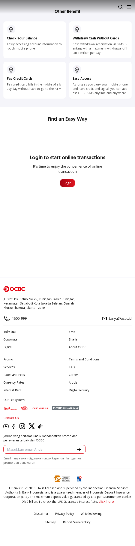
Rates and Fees (14, 375)
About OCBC (77, 347)
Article (73, 382)
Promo (8, 359)
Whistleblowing (91, 514)
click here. (106, 501)
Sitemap (50, 522)
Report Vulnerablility (76, 522)
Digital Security (79, 390)
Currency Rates (13, 382)
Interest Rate (12, 390)
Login (67, 183)
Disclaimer (41, 514)
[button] (79, 449)
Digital (7, 347)
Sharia (73, 339)
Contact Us (11, 418)
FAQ (72, 367)
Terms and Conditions (84, 359)
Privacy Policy (64, 514)
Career (73, 375)
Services (9, 367)
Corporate (10, 339)
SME (72, 332)
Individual (9, 332)
